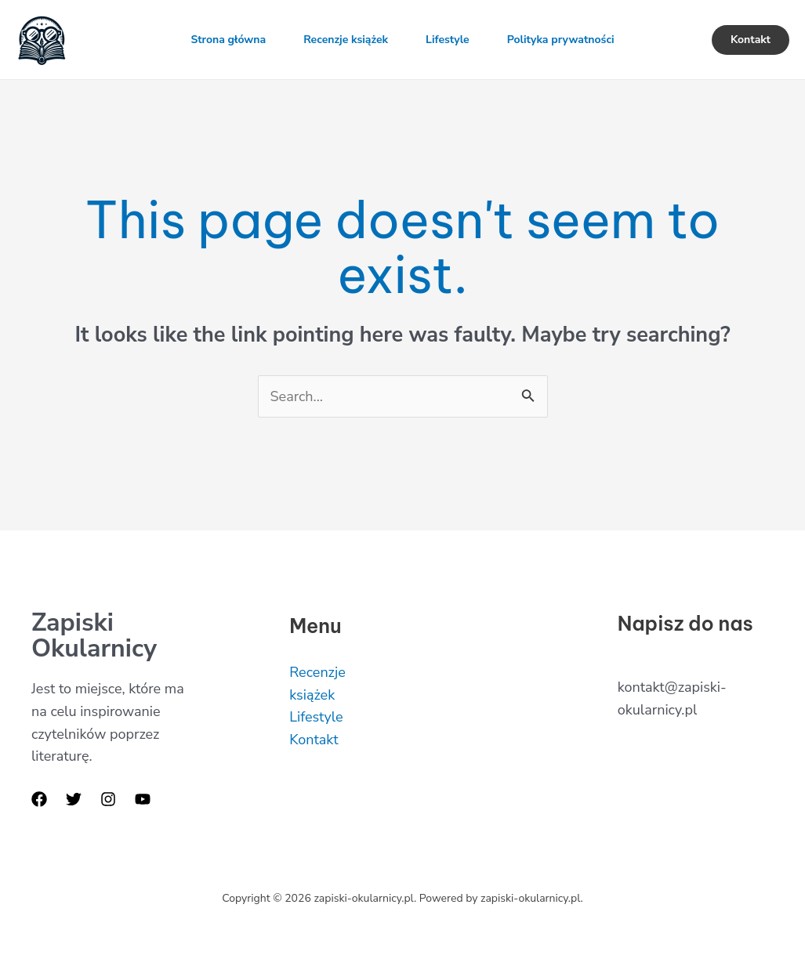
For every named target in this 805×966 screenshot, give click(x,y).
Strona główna (228, 39)
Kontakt (313, 739)
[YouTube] (142, 799)
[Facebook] (39, 799)
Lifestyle (448, 39)
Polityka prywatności (561, 39)
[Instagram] (108, 799)
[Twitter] (74, 799)
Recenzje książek (345, 39)
